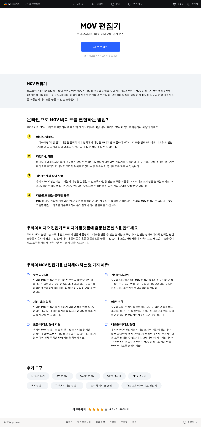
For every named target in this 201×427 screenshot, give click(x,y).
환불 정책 (100, 422)
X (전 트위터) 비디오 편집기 (141, 385)
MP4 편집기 (38, 375)
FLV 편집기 (37, 385)
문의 (134, 422)
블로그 (69, 422)
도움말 (124, 422)
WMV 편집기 (114, 375)
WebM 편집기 (87, 375)
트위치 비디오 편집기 (102, 385)
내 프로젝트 (32, 4)
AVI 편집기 (62, 375)
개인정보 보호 (84, 422)
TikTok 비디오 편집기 (67, 385)
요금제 (113, 422)
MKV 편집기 (139, 375)
